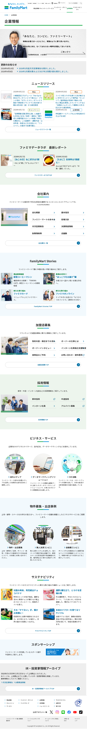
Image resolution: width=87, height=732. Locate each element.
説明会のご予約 (39, 356)
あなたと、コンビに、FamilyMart (16, 6)
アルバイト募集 (40, 3)
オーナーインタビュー (41, 349)
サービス (51, 8)
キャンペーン (44, 8)
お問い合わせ (47, 3)
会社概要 (36, 213)
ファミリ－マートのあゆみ (43, 220)
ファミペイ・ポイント (60, 8)
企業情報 (42, 703)
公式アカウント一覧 (40, 715)
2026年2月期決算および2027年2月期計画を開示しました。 (44, 71)
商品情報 (36, 8)
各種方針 (58, 706)
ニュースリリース (44, 709)
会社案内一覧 (43, 244)
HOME (6, 15)
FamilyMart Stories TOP (43, 307)
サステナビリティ (77, 8)
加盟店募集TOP (43, 366)
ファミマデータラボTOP (43, 175)
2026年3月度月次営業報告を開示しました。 (38, 68)
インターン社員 (39, 408)
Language (62, 2)
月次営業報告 (38, 227)
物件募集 (30, 3)
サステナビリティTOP (43, 633)
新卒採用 (36, 401)
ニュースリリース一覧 (43, 129)
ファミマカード (25, 706)
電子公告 (58, 709)
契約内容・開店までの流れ (43, 342)
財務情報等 (37, 234)
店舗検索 (55, 3)
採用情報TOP (43, 422)
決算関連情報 (19, 685)
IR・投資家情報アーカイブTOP (43, 691)
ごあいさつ (65, 51)
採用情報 (34, 3)
